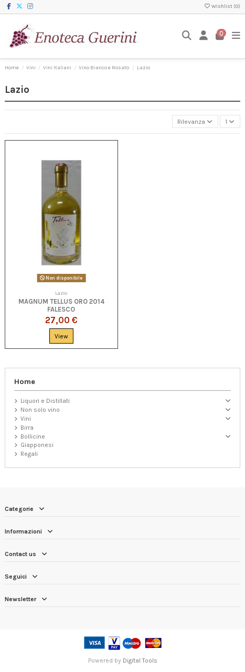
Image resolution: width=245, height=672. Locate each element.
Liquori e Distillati (45, 400)
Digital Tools (140, 660)
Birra (27, 427)
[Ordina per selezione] (195, 121)
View (61, 336)
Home (24, 381)
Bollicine (32, 436)
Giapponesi (37, 445)
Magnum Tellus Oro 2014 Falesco (61, 305)
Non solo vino (40, 409)
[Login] (204, 36)
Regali (29, 453)
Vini (25, 418)
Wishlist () (222, 6)
